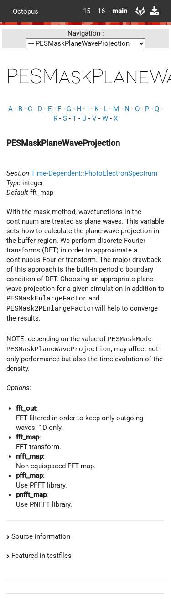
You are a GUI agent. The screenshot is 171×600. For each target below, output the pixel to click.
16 (101, 11)
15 (86, 11)
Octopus (25, 11)
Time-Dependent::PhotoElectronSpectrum (94, 173)
